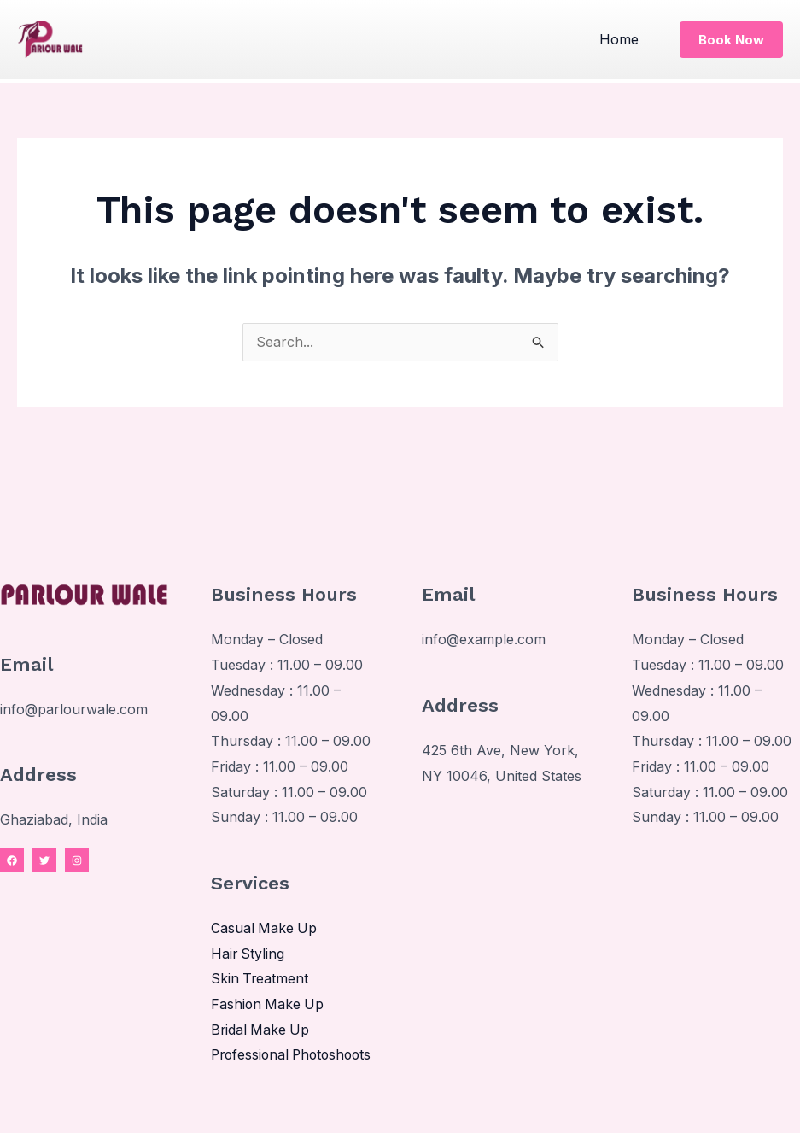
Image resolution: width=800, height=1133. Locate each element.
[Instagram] (77, 861)
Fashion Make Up (268, 1004)
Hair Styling (248, 954)
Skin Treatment (260, 979)
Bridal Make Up (261, 1030)
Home (620, 39)
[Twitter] (44, 861)
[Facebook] (12, 861)
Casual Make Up (264, 928)
